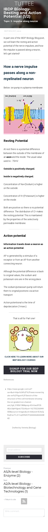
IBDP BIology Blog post (32, 38)
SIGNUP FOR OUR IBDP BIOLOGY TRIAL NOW (24, 370)
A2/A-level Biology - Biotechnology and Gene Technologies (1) (22, 487)
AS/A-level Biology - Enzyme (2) (18, 473)
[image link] (24, 3)
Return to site (10, 499)
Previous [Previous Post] (7, 468)
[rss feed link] (24, 501)
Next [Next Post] (5, 480)
